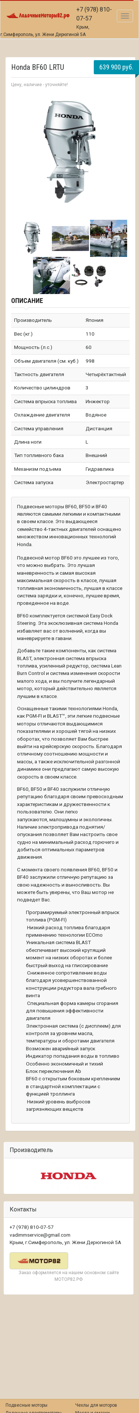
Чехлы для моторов (96, 1405)
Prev (21, 153)
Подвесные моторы (26, 1405)
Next (120, 153)
